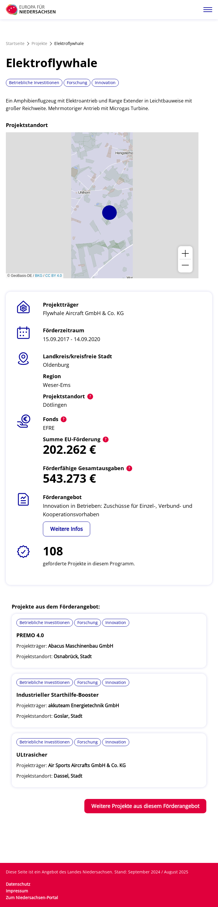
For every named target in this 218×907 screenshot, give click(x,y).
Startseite (15, 43)
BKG (38, 276)
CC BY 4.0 (53, 276)
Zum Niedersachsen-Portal (32, 897)
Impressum (17, 891)
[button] (109, 212)
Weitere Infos (66, 528)
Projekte (39, 43)
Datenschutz (18, 884)
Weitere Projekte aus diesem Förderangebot (145, 805)
